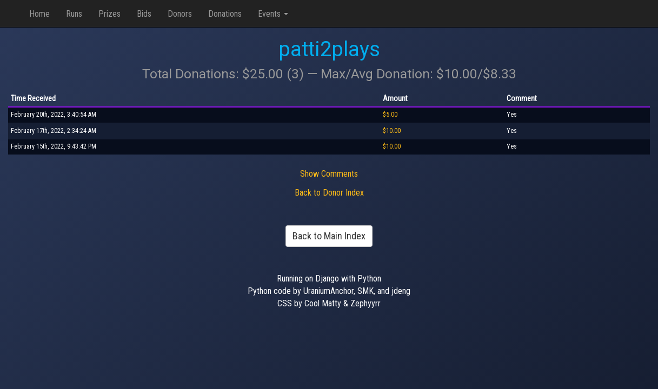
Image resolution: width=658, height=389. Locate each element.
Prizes (109, 14)
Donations (225, 14)
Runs (74, 14)
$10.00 (392, 131)
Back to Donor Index (329, 192)
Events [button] (273, 14)
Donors (180, 14)
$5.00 (390, 114)
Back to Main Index (329, 236)
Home (39, 14)
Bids (144, 14)
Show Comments (329, 174)
